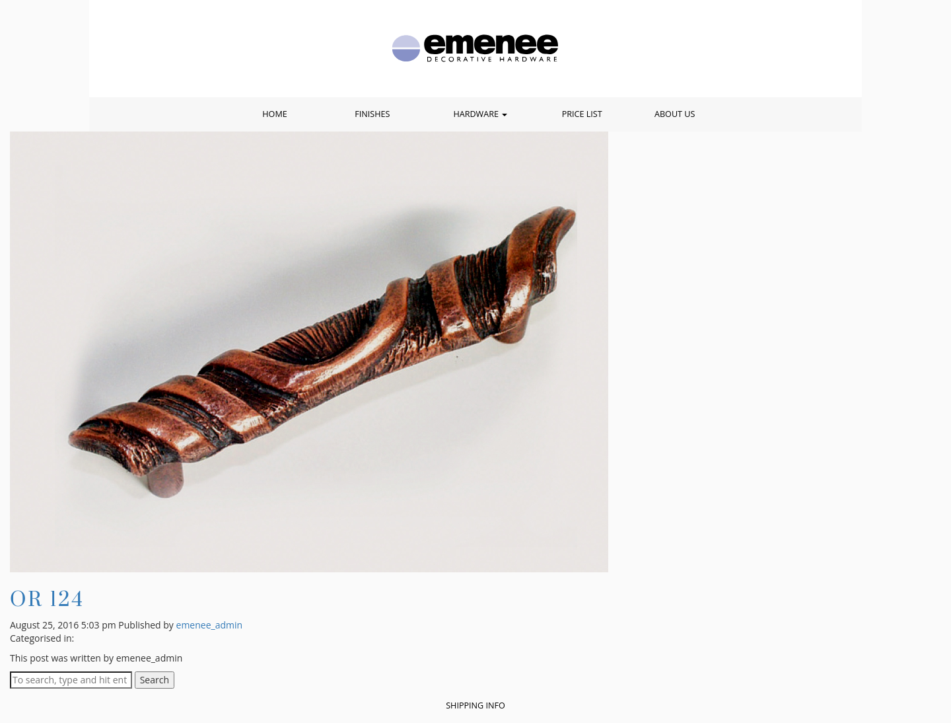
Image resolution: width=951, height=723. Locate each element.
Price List (582, 114)
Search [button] (154, 679)
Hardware (480, 114)
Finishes (372, 114)
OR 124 (47, 598)
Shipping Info (475, 705)
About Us (674, 114)
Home (274, 114)
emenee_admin (209, 625)
